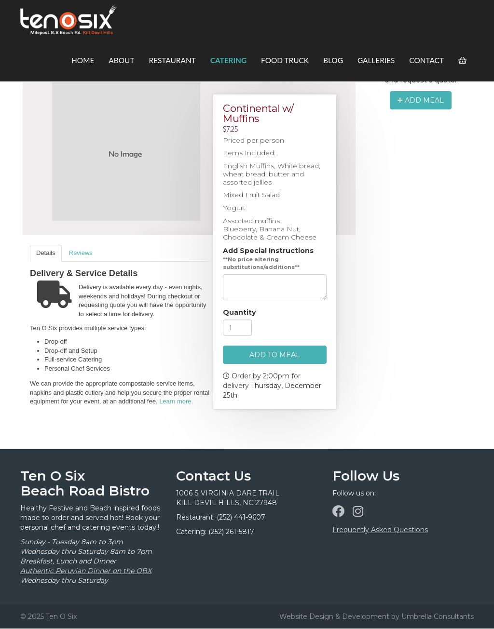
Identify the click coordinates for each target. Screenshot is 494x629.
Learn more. (176, 401)
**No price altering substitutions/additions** (261, 263)
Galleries (376, 60)
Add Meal (421, 100)
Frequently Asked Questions (380, 529)
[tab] (46, 253)
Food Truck (285, 60)
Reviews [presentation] (81, 252)
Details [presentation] (45, 252)
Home (82, 60)
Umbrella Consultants (437, 616)
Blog (333, 60)
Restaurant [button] (172, 60)
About (121, 60)
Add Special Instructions (268, 251)
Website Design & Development (334, 616)
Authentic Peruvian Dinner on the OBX (85, 570)
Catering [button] (228, 60)
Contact (426, 60)
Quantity (239, 312)
